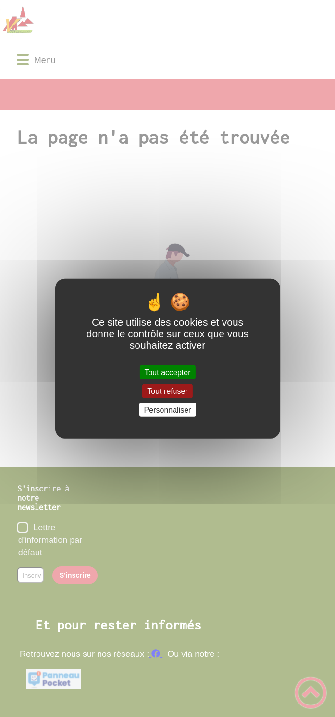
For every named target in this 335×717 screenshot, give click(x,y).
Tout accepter (167, 372)
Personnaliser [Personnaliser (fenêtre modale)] (167, 410)
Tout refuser (167, 391)
